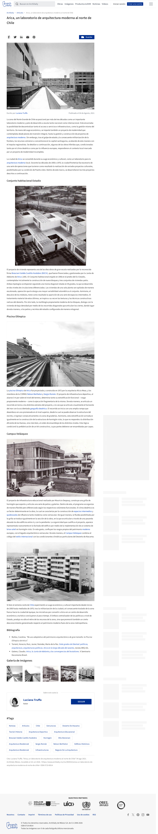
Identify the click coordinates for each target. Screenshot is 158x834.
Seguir (81, 701)
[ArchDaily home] (7, 4)
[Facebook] (9, 37)
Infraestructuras (42, 750)
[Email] (28, 37)
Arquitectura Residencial (19, 744)
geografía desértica (38, 408)
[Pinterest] (34, 37)
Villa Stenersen (64, 738)
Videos (105, 4)
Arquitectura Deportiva (38, 732)
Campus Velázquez (73, 533)
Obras (60, 4)
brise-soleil (11, 529)
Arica (20, 159)
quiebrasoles (12, 514)
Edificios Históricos (81, 744)
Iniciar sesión (119, 4)
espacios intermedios (83, 511)
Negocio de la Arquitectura (66, 750)
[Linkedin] (21, 37)
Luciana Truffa (32, 700)
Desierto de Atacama (70, 726)
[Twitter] (15, 37)
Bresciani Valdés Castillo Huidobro (23, 738)
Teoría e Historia (15, 732)
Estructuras (51, 726)
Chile (32, 605)
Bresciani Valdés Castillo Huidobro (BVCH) (29, 273)
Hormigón (47, 738)
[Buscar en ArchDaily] (36, 4)
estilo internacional (24, 536)
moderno (86, 529)
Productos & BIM (83, 4)
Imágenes (69, 4)
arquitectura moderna (16, 137)
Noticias (96, 4)
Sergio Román (50, 394)
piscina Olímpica (16, 390)
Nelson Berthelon (34, 394)
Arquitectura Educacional (64, 732)
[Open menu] (151, 4)
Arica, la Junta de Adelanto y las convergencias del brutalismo (52, 651)
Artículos (25, 726)
